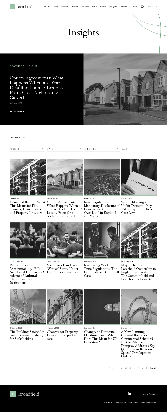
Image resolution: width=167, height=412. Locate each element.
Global (151, 7)
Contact (134, 6)
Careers (123, 6)
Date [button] (50, 149)
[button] (40, 111)
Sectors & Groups (69, 6)
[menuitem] (46, 6)
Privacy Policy (108, 403)
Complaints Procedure (149, 403)
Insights (113, 6)
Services (85, 6)
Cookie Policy (121, 403)
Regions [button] (14, 149)
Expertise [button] (90, 149)
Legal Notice (133, 403)
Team (55, 6)
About (46, 6)
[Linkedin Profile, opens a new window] (130, 394)
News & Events (99, 6)
